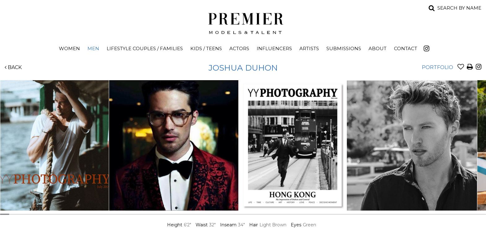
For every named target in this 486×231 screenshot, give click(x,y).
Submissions (343, 48)
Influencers (274, 48)
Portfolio (437, 67)
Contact (405, 48)
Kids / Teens (206, 48)
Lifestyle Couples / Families (145, 48)
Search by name (459, 8)
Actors (239, 48)
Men (93, 48)
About (378, 48)
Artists (309, 48)
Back (13, 67)
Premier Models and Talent (243, 22)
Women (69, 48)
